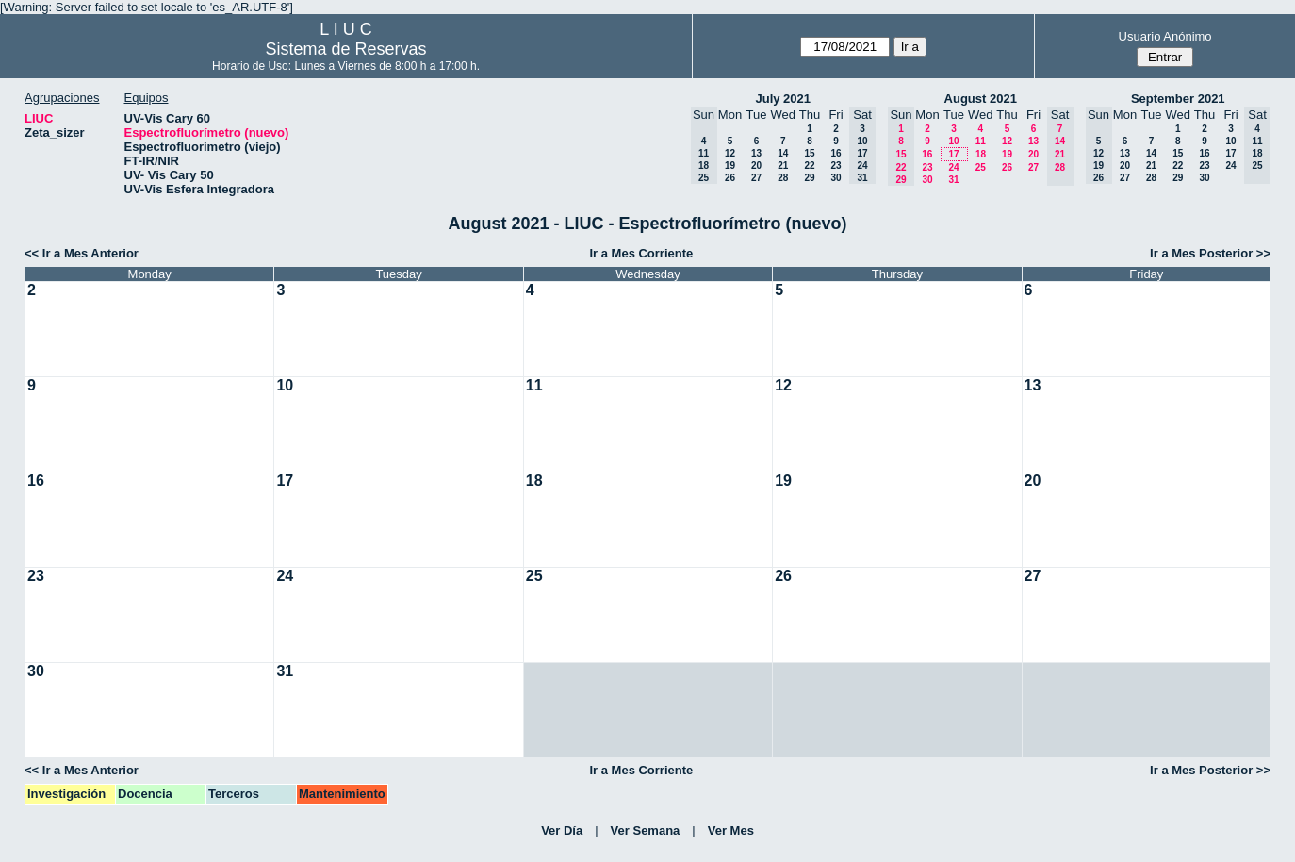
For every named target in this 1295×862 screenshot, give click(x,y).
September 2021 (1178, 98)
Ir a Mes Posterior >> (1210, 253)
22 (809, 165)
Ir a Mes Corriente (641, 253)
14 (783, 153)
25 (980, 167)
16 (835, 153)
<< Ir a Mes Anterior (82, 253)
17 (953, 154)
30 (835, 178)
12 (730, 153)
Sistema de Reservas (346, 49)
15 (809, 153)
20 (756, 165)
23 (835, 165)
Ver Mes (731, 830)
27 (756, 178)
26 (730, 178)
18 (980, 154)
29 (809, 178)
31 (953, 179)
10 (953, 141)
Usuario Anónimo (1165, 36)
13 (756, 153)
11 (980, 141)
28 (783, 178)
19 (730, 165)
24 (953, 167)
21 (783, 165)
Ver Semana (645, 830)
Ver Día (561, 830)
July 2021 (783, 98)
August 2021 (980, 98)
